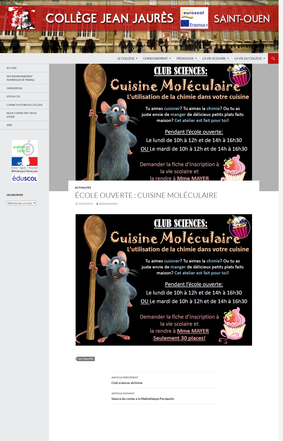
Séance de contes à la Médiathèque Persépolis (163, 396)
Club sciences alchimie (163, 380)
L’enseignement (155, 58)
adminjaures (108, 203)
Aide (9, 124)
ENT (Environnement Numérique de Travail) (21, 78)
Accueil (12, 67)
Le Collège (125, 58)
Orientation (14, 88)
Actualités (83, 187)
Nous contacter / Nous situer (22, 115)
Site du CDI (13, 96)
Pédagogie (185, 58)
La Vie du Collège (248, 58)
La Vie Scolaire (214, 58)
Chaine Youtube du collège (24, 104)
